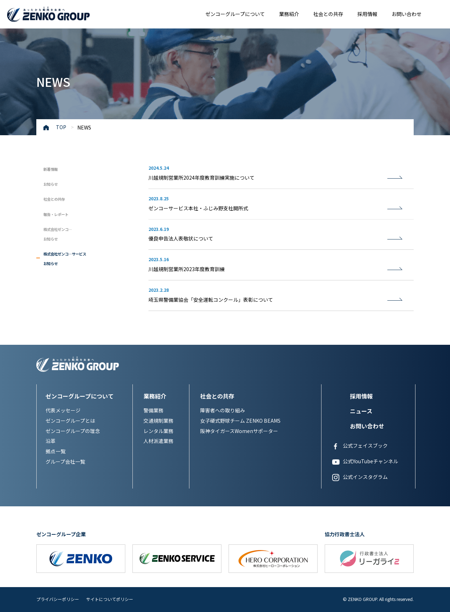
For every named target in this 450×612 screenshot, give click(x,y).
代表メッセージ (63, 410)
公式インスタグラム (360, 477)
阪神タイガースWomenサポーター (239, 430)
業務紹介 (289, 13)
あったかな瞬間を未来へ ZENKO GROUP (48, 15)
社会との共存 (328, 13)
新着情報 (54, 168)
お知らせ (54, 183)
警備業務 (153, 410)
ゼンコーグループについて (235, 13)
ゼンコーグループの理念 (73, 430)
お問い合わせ (407, 13)
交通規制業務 (158, 420)
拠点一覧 (56, 451)
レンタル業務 (158, 430)
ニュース (361, 411)
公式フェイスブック (360, 446)
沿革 (51, 440)
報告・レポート (63, 213)
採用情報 (367, 13)
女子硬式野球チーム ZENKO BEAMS (240, 420)
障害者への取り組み (222, 410)
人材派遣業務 (158, 440)
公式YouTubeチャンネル (365, 461)
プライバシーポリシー (57, 599)
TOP (61, 127)
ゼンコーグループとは (70, 420)
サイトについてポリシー (109, 599)
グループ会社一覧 (65, 461)
